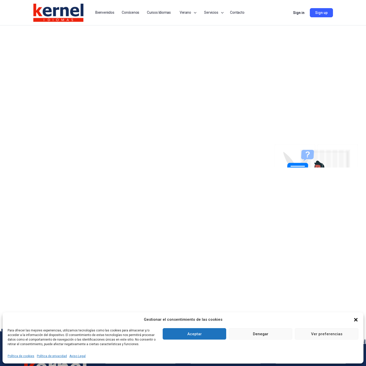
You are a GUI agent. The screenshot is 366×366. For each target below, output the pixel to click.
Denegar (260, 334)
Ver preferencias (326, 334)
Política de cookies (21, 356)
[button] (355, 319)
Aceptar (194, 334)
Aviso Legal (77, 356)
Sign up (321, 13)
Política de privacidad (52, 356)
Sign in (298, 13)
